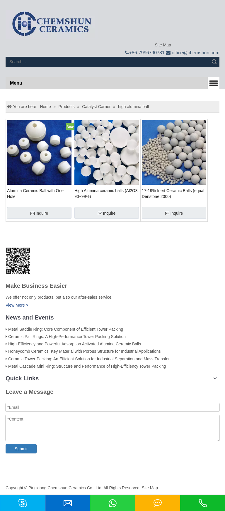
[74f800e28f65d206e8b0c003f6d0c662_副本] (18, 261)
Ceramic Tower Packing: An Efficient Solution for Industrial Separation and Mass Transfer (89, 359)
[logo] (52, 24)
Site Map (162, 45)
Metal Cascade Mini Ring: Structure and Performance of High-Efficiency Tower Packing (87, 366)
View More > (17, 305)
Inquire (39, 213)
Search (214, 62)
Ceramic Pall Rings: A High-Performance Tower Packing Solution (67, 336)
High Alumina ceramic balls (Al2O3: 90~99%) (106, 193)
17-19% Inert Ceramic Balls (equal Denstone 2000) (173, 193)
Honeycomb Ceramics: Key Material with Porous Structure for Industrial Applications (84, 351)
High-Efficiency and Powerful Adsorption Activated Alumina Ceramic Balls (74, 344)
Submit (21, 448)
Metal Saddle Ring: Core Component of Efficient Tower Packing (65, 329)
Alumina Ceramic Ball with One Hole (35, 193)
